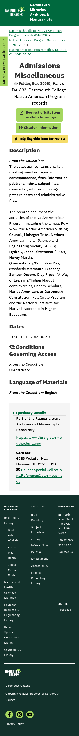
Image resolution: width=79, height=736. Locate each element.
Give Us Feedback (64, 606)
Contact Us (65, 552)
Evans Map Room (12, 553)
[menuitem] (9, 715)
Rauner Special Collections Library (11, 634)
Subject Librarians (37, 529)
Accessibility (39, 566)
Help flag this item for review (39, 139)
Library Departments (39, 542)
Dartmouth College (17, 686)
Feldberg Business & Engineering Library (12, 612)
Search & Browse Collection (3, 63)
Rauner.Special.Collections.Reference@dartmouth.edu (39, 475)
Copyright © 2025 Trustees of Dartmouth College (32, 697)
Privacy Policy (14, 724)
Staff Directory (37, 517)
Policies (36, 552)
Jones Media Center (12, 570)
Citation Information (38, 127)
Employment (39, 558)
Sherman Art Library (12, 652)
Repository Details (29, 412)
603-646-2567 (66, 542)
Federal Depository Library (38, 578)
